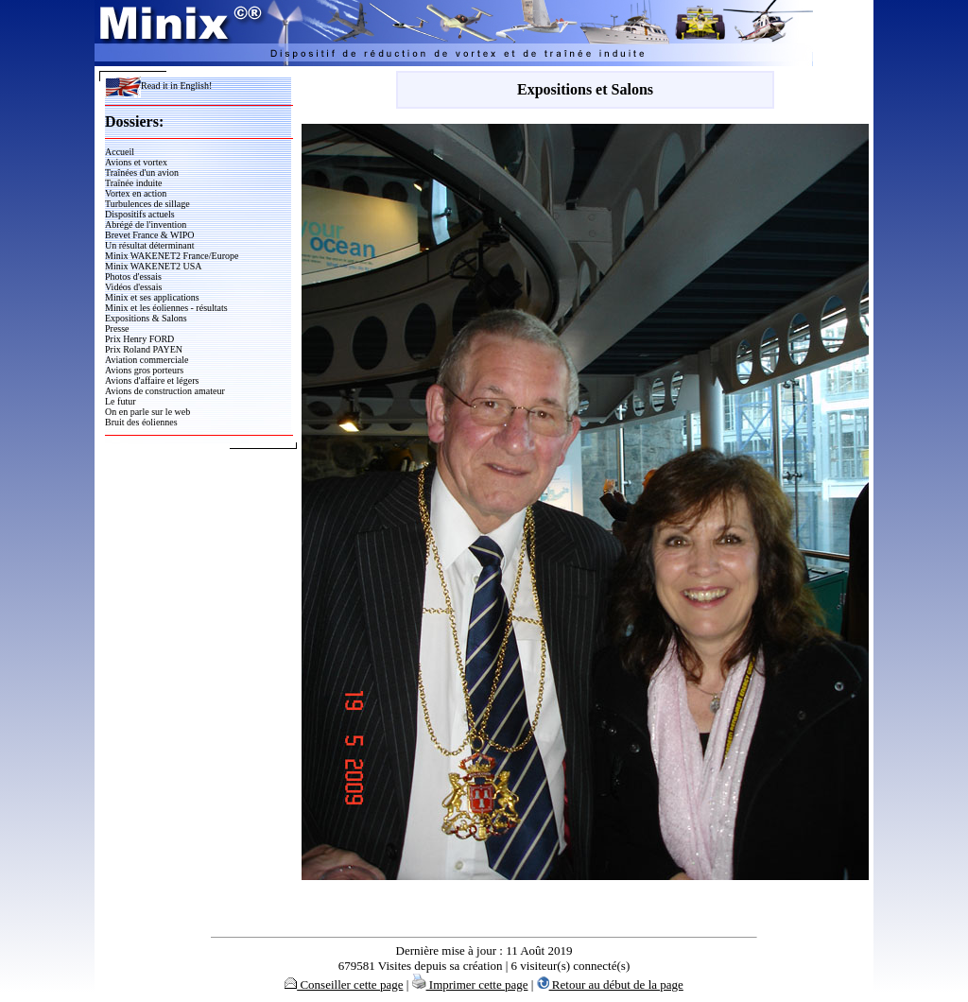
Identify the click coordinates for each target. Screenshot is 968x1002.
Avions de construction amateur (165, 391)
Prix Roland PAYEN (143, 349)
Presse (117, 328)
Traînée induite (133, 183)
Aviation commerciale (146, 359)
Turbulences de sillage (147, 204)
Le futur (120, 401)
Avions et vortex (136, 162)
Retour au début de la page (610, 984)
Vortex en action (135, 193)
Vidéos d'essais (133, 287)
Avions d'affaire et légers (152, 380)
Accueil (119, 152)
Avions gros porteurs (144, 370)
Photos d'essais (133, 276)
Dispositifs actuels (140, 214)
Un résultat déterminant (149, 245)
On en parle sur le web (147, 411)
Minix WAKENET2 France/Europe (171, 255)
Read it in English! (158, 85)
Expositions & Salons (146, 318)
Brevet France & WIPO (150, 235)
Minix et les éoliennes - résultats (166, 307)
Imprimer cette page (470, 984)
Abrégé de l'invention (145, 224)
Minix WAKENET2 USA (153, 266)
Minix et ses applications (152, 297)
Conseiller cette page (344, 984)
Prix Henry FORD (139, 339)
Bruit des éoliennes (141, 422)
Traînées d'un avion (142, 172)
